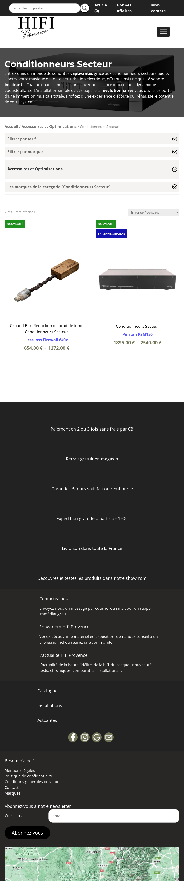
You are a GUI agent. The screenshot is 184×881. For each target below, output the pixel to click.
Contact (12, 787)
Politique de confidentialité (29, 776)
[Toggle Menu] (163, 31)
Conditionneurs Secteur (46, 331)
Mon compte (158, 7)
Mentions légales (20, 770)
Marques (13, 793)
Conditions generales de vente (32, 781)
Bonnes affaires (124, 7)
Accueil (11, 126)
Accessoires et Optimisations (49, 126)
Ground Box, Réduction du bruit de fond (46, 325)
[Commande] (153, 212)
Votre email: (15, 815)
